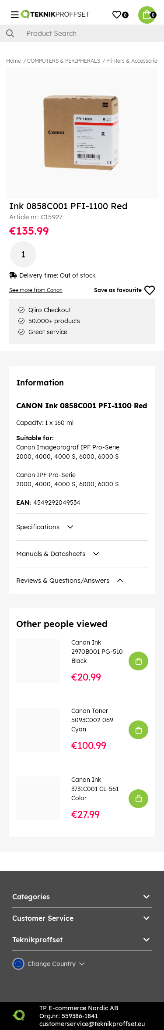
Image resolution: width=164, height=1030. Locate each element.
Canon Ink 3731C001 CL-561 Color (95, 789)
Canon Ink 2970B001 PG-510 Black (97, 651)
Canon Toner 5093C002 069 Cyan (92, 720)
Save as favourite (124, 290)
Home (13, 60)
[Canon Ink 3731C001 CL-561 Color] (44, 798)
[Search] (82, 33)
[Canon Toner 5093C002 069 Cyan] (44, 730)
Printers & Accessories (133, 60)
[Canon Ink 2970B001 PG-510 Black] (44, 661)
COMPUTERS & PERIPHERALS (63, 60)
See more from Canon (36, 290)
